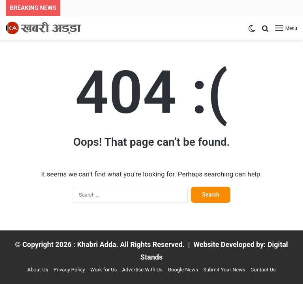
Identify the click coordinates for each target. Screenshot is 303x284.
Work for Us (103, 270)
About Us (37, 270)
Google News (183, 270)
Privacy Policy (69, 270)
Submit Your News (224, 270)
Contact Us (263, 270)
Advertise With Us (142, 270)
